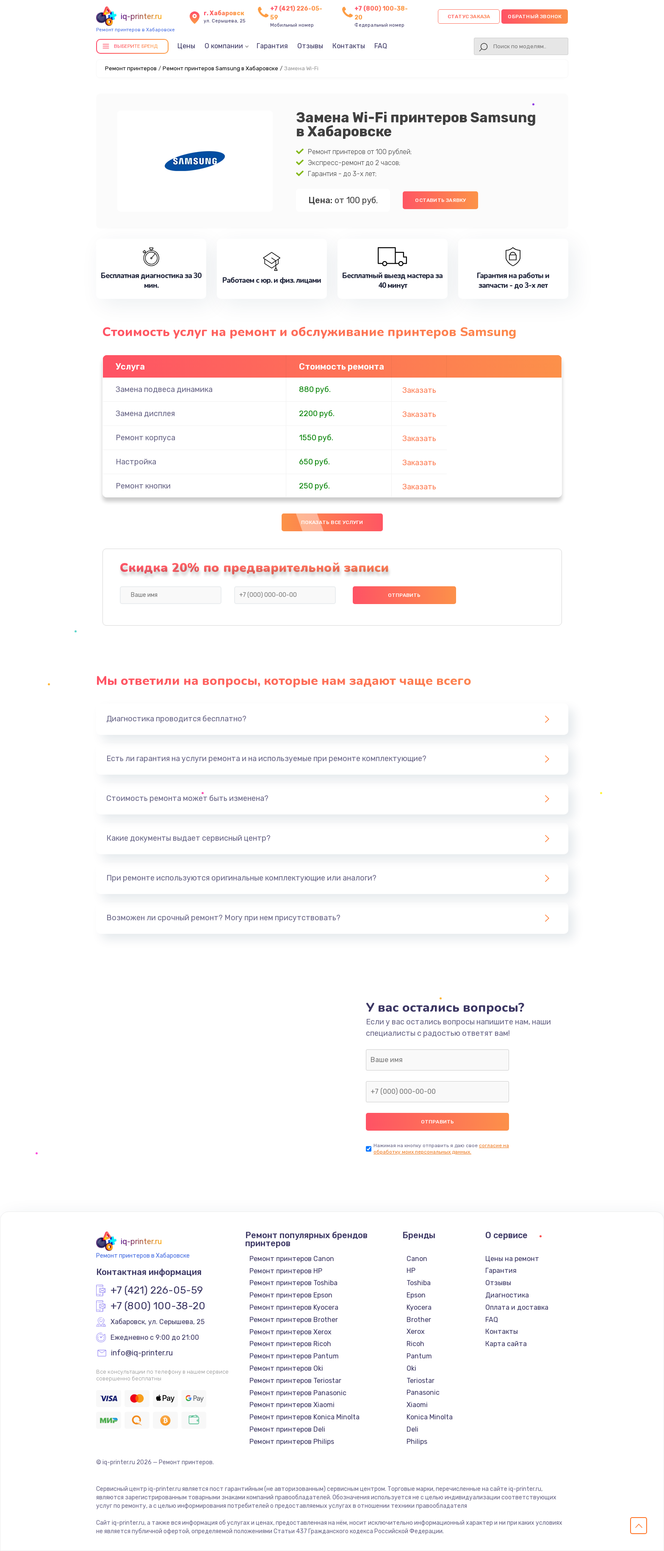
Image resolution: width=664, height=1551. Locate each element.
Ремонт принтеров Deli (287, 1429)
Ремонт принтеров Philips (291, 1442)
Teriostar (420, 1381)
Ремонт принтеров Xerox (290, 1332)
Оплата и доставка (516, 1307)
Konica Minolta (430, 1417)
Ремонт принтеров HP (285, 1271)
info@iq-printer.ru (142, 1353)
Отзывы (310, 46)
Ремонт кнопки (143, 486)
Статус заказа (469, 16)
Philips (417, 1442)
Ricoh (415, 1344)
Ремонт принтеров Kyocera (293, 1307)
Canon (417, 1259)
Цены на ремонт (512, 1259)
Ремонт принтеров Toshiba (293, 1283)
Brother (419, 1320)
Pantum (419, 1356)
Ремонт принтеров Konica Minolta (304, 1417)
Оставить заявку (440, 200)
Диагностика (507, 1295)
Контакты (348, 46)
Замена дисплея (145, 413)
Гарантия (272, 46)
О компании (224, 46)
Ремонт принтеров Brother (293, 1320)
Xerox (416, 1331)
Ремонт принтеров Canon (291, 1259)
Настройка (136, 461)
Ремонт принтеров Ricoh (290, 1344)
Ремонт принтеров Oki (286, 1368)
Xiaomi (417, 1405)
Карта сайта (506, 1344)
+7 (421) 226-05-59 (157, 1290)
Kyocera (419, 1307)
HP (411, 1271)
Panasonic (423, 1392)
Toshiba (419, 1283)
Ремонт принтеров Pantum (294, 1356)
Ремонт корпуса (145, 437)
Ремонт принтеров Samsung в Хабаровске (220, 68)
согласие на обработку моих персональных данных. (441, 1149)
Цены (186, 46)
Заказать (419, 390)
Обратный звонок (535, 16)
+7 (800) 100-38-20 (158, 1306)
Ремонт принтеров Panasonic (297, 1393)
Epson (416, 1295)
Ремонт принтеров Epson (290, 1295)
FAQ (380, 46)
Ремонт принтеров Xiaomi (292, 1405)
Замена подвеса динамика (164, 389)
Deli (412, 1429)
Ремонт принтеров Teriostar (295, 1381)
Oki (411, 1368)
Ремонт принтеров (131, 68)
